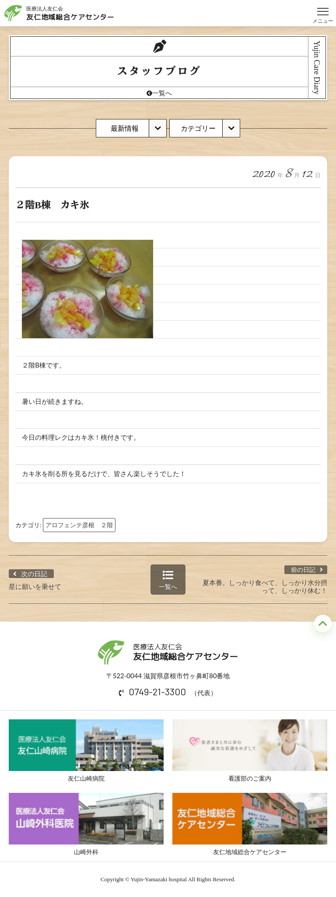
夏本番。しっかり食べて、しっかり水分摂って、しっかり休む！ (265, 586)
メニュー (323, 7)
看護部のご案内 (249, 750)
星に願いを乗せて (35, 586)
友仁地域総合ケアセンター (249, 824)
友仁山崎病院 (86, 750)
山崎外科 (86, 824)
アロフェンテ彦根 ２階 (79, 525)
